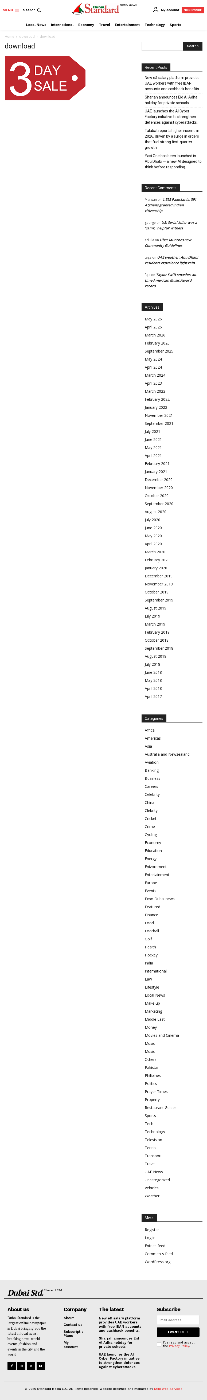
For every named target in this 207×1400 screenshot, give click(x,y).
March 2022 (155, 391)
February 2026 (157, 343)
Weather (152, 1195)
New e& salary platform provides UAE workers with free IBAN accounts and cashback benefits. (172, 83)
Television (153, 1139)
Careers (151, 786)
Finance (151, 914)
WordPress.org (157, 1261)
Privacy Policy (179, 1346)
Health (150, 946)
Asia (148, 746)
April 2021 (153, 455)
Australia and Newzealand (167, 754)
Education (153, 850)
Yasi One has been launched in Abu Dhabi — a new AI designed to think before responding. (173, 161)
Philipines (153, 1075)
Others (151, 1059)
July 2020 (152, 519)
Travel (150, 1163)
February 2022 (157, 399)
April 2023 (153, 383)
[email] (178, 1320)
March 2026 (155, 335)
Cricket (151, 818)
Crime (150, 826)
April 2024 (153, 367)
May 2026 (153, 318)
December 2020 (159, 479)
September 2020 (159, 503)
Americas (153, 738)
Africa (150, 730)
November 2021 (159, 415)
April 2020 (153, 543)
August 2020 (155, 511)
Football (152, 930)
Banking (152, 770)
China (149, 802)
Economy (153, 842)
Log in (150, 1237)
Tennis (150, 1147)
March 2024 (155, 375)
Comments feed (159, 1253)
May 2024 (153, 359)
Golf (148, 938)
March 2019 (155, 624)
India (149, 963)
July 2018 (152, 664)
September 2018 (159, 648)
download (27, 36)
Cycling (151, 834)
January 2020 (156, 567)
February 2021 (157, 463)
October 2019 (157, 592)
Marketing (153, 1011)
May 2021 (153, 447)
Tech (149, 1123)
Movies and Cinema (162, 1035)
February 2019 (157, 632)
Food (149, 922)
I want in (178, 1332)
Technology (155, 1131)
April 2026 (153, 327)
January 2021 (156, 471)
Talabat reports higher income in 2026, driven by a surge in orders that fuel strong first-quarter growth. (172, 139)
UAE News (154, 1171)
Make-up (152, 1003)
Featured (152, 906)
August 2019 (155, 608)
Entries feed (155, 1245)
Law (148, 979)
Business (152, 778)
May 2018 (153, 680)
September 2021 (159, 423)
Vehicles (152, 1187)
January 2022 (156, 407)
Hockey (151, 955)
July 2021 (152, 431)
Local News (155, 995)
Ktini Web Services (168, 1389)
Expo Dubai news (160, 898)
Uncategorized (157, 1179)
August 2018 (155, 656)
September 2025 (159, 351)
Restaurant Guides (161, 1107)
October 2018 (157, 640)
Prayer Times (156, 1091)
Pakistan (152, 1067)
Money (151, 1027)
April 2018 (153, 688)
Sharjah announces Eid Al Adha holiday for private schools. (171, 100)
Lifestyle (152, 987)
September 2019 (159, 600)
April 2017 (153, 696)
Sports (150, 1115)
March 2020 (155, 551)
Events (150, 890)
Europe (151, 882)
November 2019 (159, 584)
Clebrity (151, 810)
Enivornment (156, 866)
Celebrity (152, 794)
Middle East (155, 1019)
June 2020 (153, 527)
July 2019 (152, 616)
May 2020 (153, 535)
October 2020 (157, 495)
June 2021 (153, 439)
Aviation (152, 762)
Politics (151, 1083)
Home (9, 36)
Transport (153, 1155)
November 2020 (159, 487)
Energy (151, 858)
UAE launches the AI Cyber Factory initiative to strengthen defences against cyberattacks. (171, 116)
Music (150, 1043)
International (156, 971)
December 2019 (159, 575)
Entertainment (157, 874)
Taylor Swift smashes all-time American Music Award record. (171, 280)
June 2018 (153, 672)
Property (152, 1099)
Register (152, 1229)
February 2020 (157, 559)
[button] (32, 10)
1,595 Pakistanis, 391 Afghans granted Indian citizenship (170, 205)
